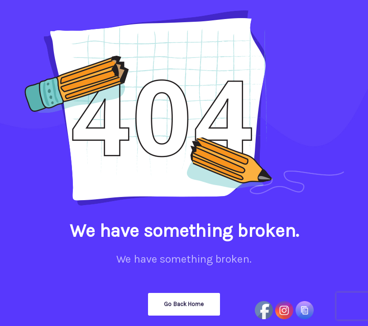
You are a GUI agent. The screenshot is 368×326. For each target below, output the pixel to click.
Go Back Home (184, 304)
